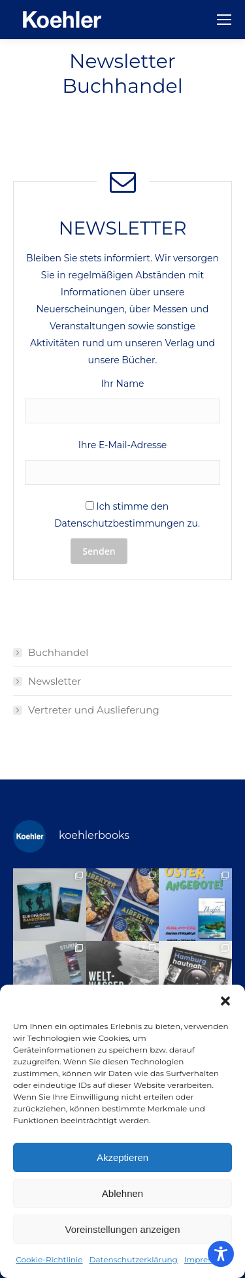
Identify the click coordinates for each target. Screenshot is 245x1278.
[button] (225, 1001)
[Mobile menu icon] (224, 19)
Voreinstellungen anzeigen (122, 1229)
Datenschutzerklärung (134, 1259)
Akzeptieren (122, 1157)
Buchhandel (58, 652)
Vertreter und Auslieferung (93, 710)
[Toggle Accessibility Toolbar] (220, 1253)
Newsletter (54, 681)
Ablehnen (122, 1193)
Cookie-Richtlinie (49, 1259)
